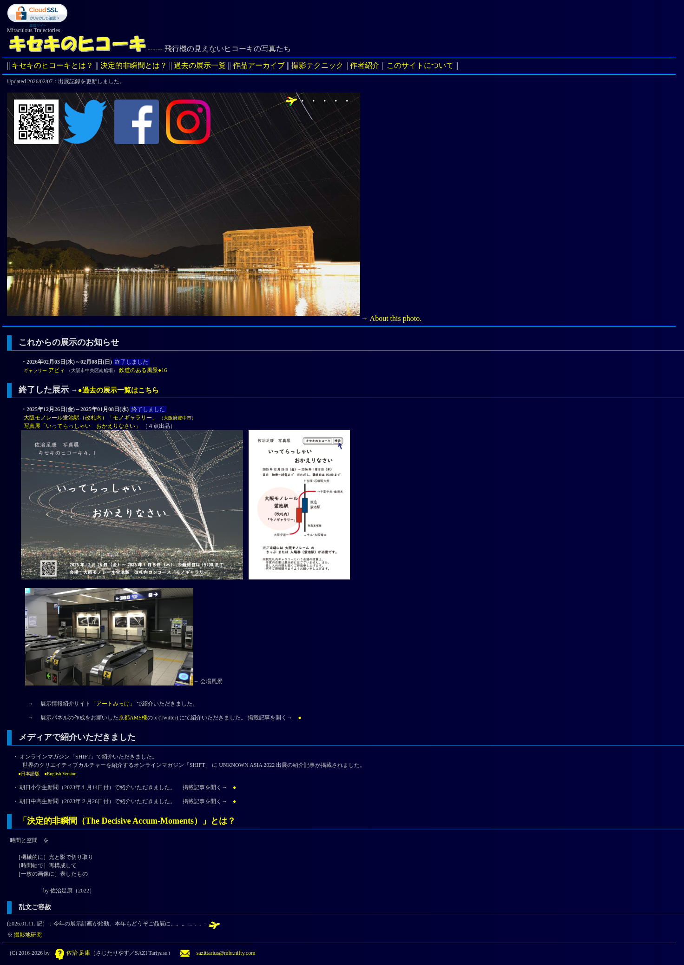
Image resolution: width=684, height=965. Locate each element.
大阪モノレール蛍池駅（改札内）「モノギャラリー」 (108, 417)
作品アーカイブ (259, 65)
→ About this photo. (221, 318)
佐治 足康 (71, 953)
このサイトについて (420, 65)
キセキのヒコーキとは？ (52, 65)
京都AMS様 (132, 717)
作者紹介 (364, 65)
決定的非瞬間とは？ (134, 65)
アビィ (43, 370)
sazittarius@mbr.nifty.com (218, 953)
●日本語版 (28, 773)
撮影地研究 (27, 935)
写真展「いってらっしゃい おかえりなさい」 (81, 426)
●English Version (60, 773)
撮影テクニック (317, 65)
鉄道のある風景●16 (143, 370)
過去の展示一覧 (200, 65)
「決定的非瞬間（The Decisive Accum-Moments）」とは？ (127, 820)
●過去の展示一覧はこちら (118, 390)
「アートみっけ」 (113, 703)
